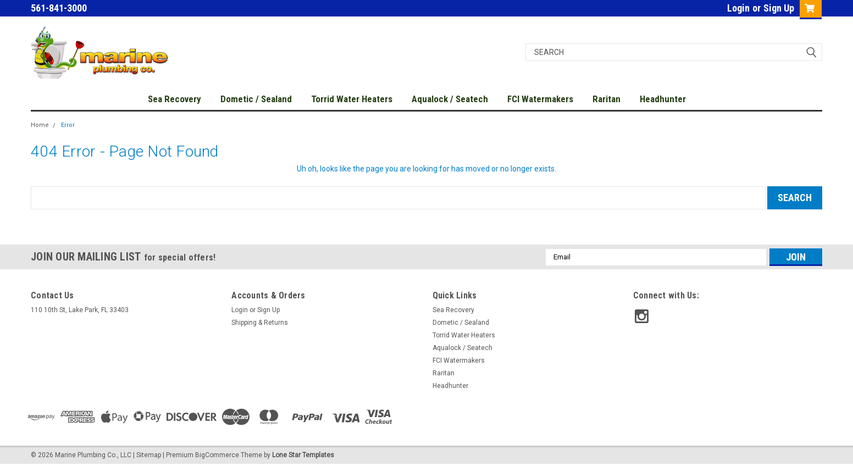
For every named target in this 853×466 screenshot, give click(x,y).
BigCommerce (217, 455)
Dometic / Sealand (256, 98)
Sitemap (148, 455)
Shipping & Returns (259, 322)
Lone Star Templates (303, 455)
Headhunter (663, 98)
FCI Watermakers (540, 98)
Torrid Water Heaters (351, 98)
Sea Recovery (174, 98)
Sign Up (778, 8)
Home (40, 125)
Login (738, 8)
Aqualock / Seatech (450, 98)
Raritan (606, 98)
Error (68, 125)
